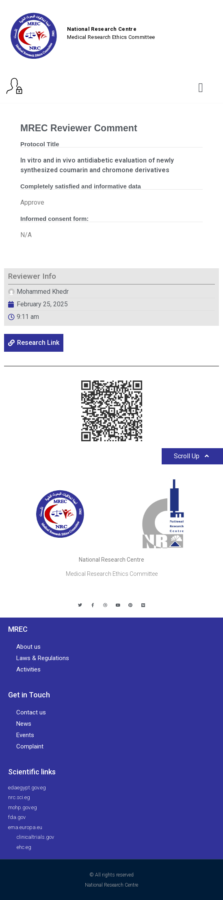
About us (28, 646)
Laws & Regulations (42, 658)
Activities (28, 669)
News (23, 723)
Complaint (29, 746)
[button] (200, 87)
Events (25, 735)
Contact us (31, 712)
